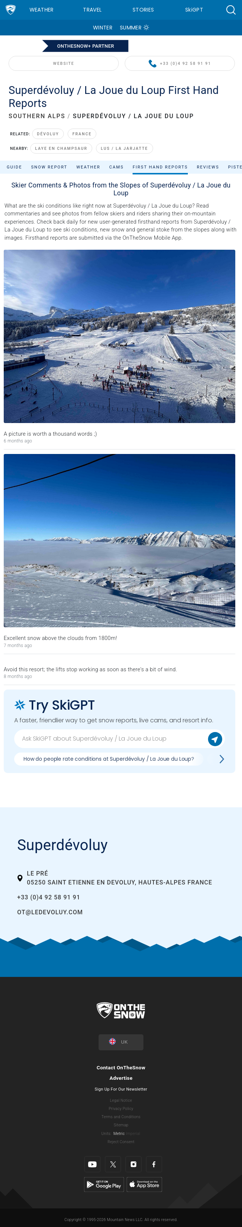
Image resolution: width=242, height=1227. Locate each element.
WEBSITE (63, 63)
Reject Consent (121, 1142)
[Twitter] (113, 1164)
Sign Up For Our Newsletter (121, 1089)
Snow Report (49, 167)
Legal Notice (121, 1100)
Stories (143, 9)
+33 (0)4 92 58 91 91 (180, 64)
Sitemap (121, 1125)
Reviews (208, 167)
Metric (119, 1134)
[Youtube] (92, 1164)
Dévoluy (48, 134)
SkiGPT (194, 9)
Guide (14, 167)
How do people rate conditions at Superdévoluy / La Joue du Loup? (109, 759)
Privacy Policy (121, 1109)
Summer (131, 27)
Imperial (133, 1134)
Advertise (121, 1078)
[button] (231, 10)
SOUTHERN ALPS (37, 116)
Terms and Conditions (121, 1117)
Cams (116, 167)
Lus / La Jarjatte (124, 148)
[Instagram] (133, 1164)
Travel (92, 9)
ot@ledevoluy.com (50, 912)
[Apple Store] (144, 1184)
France (81, 134)
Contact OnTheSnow (121, 1067)
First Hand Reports (160, 167)
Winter (102, 27)
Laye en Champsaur (61, 148)
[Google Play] (104, 1184)
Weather (42, 9)
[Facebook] (154, 1164)
